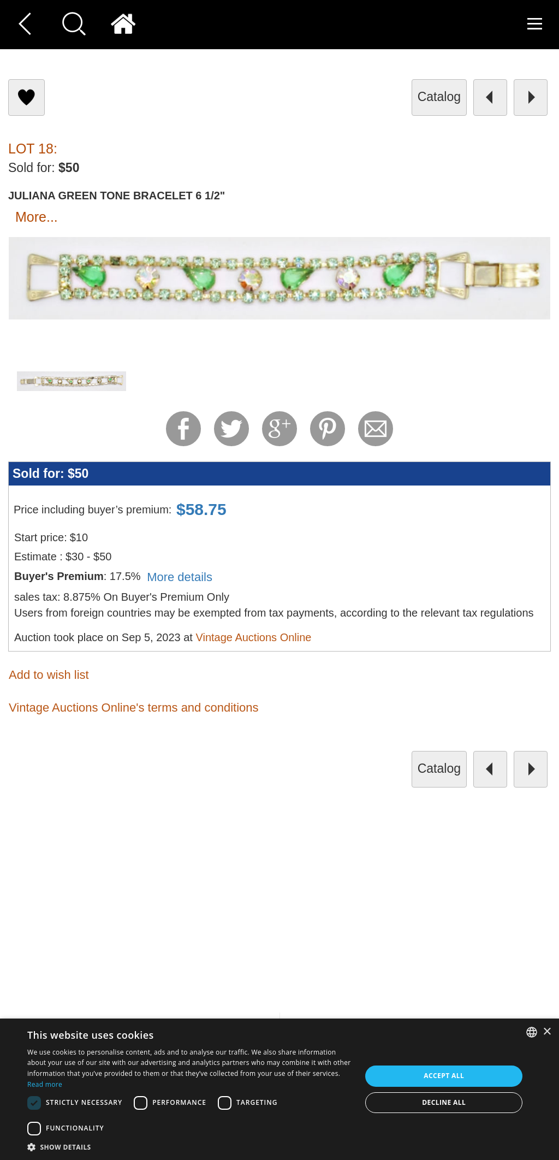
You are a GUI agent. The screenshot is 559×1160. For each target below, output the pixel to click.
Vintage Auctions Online (253, 637)
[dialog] (279, 1089)
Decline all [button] (444, 1102)
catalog (439, 97)
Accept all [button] (444, 1075)
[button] (189, 1146)
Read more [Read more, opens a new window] (44, 1084)
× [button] (547, 1032)
